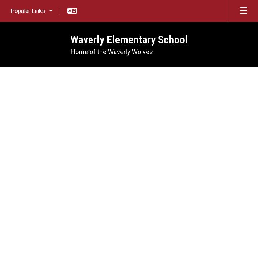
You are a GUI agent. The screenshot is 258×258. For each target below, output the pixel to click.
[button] (32, 11)
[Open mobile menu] (243, 11)
